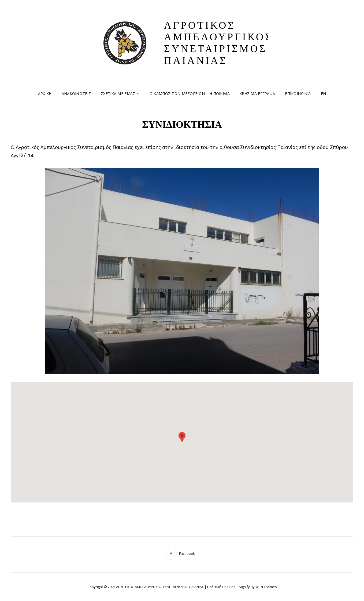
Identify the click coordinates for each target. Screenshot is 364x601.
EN (323, 93)
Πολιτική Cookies (221, 586)
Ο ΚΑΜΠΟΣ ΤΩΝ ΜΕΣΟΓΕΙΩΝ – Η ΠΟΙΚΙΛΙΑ (190, 93)
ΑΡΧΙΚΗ (45, 93)
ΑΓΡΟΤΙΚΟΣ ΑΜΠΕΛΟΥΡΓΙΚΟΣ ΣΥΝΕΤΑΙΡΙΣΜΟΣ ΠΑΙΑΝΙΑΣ (218, 43)
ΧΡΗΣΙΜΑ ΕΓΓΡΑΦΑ (257, 93)
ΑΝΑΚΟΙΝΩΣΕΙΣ (76, 93)
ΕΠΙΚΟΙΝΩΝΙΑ (298, 93)
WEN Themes (266, 586)
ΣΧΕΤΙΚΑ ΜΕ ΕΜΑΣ (118, 93)
